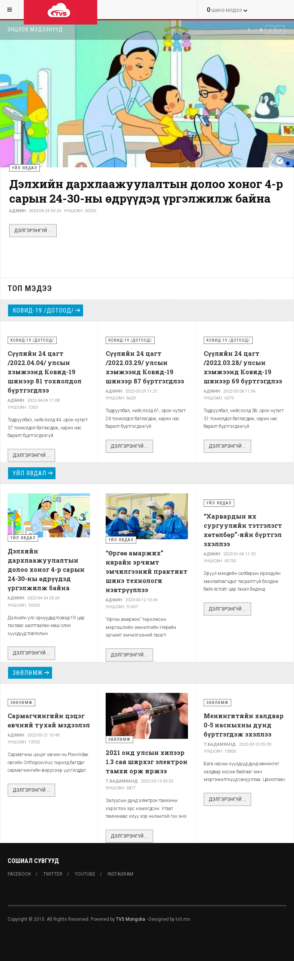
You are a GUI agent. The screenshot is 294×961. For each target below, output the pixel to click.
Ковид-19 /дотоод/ (43, 310)
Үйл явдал (29, 473)
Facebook (19, 874)
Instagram (120, 874)
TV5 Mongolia (130, 919)
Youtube (85, 874)
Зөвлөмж (28, 672)
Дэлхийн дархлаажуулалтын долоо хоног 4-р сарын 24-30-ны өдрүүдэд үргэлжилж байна (146, 191)
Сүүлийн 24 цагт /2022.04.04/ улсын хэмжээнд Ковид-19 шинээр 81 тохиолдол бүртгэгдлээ (45, 371)
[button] (269, 29)
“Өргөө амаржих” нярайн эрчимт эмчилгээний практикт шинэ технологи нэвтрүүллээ (147, 571)
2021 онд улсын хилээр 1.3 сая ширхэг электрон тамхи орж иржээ (147, 761)
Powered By (42, 942)
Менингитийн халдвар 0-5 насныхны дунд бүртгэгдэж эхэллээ (244, 725)
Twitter (52, 874)
